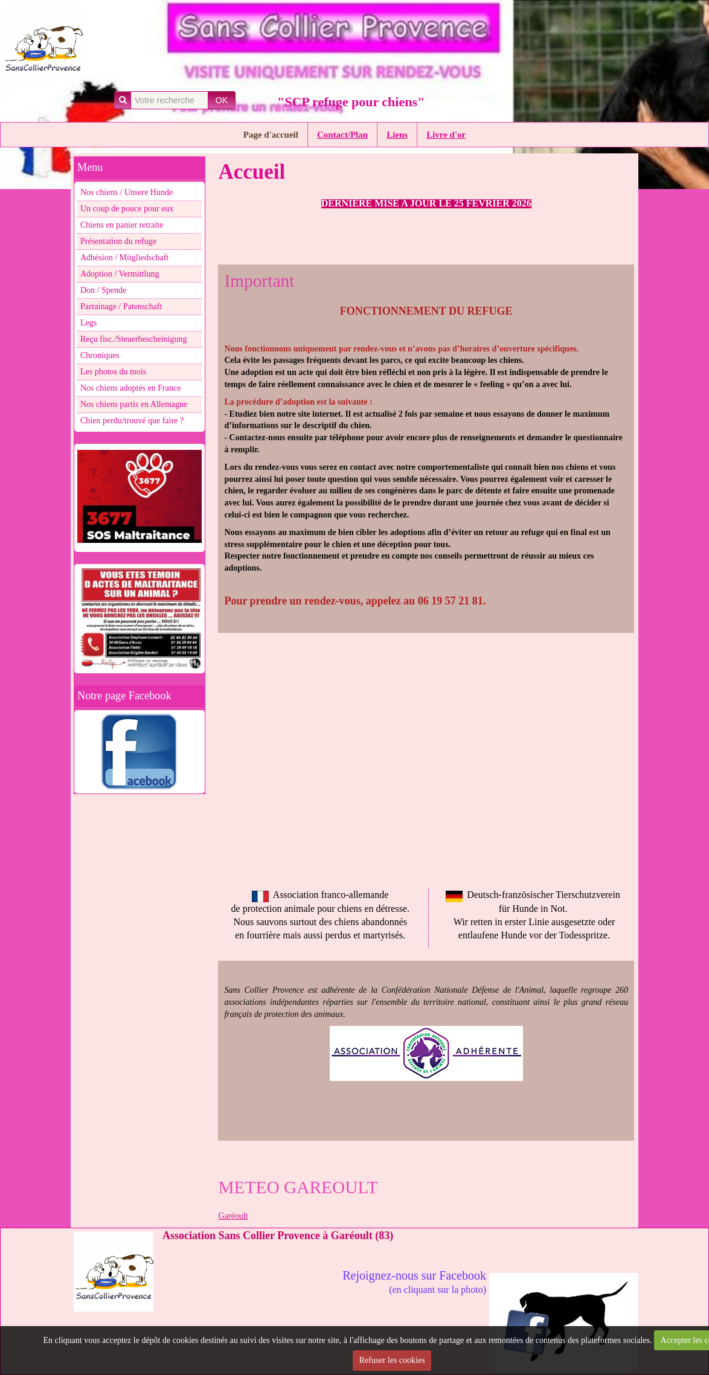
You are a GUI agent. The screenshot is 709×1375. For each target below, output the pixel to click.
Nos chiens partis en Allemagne (133, 404)
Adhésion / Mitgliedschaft (124, 257)
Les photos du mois (113, 371)
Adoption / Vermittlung (119, 273)
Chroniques (100, 355)
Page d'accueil (270, 134)
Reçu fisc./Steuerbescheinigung (133, 339)
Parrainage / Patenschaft (121, 306)
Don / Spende (103, 290)
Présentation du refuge (118, 241)
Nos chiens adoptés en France (130, 388)
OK (222, 100)
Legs (88, 322)
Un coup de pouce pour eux (126, 208)
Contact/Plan (342, 134)
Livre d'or (446, 134)
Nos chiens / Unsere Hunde (126, 192)
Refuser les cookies (392, 1360)
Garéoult (233, 1215)
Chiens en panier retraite (121, 224)
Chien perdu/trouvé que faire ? (132, 420)
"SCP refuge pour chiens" (351, 101)
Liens (397, 134)
